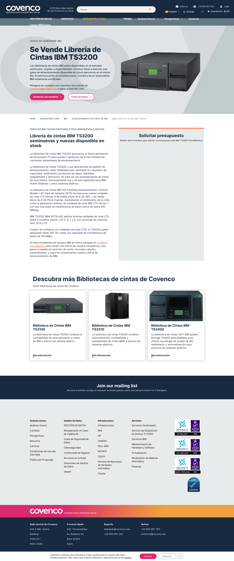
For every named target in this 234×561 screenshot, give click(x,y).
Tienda (101, 473)
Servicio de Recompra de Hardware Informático (110, 465)
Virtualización (139, 452)
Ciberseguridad (72, 447)
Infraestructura (106, 425)
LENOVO (102, 440)
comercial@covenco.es (153, 534)
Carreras (34, 446)
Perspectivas (37, 435)
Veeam (67, 471)
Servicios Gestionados (144, 425)
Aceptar (148, 556)
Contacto (35, 430)
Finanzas (136, 466)
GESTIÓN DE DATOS (75, 425)
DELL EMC (103, 446)
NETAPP (102, 451)
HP (99, 435)
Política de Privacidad (41, 459)
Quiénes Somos (38, 425)
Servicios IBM (139, 439)
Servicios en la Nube (75, 458)
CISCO (101, 456)
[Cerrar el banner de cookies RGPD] (180, 556)
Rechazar (167, 556)
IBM (100, 430)
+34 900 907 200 (113, 534)
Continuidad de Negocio (77, 452)
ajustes (127, 557)
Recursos (35, 440)
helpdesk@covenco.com (117, 529)
